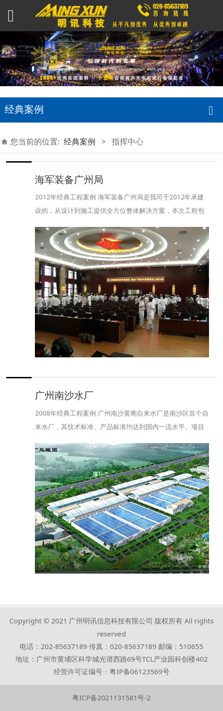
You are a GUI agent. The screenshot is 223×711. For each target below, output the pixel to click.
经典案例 (79, 141)
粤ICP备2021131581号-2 (111, 697)
